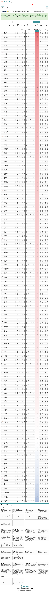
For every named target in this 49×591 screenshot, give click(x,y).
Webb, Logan (5, 103)
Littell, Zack (5, 206)
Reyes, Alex (5, 157)
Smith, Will (5, 127)
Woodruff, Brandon (6, 108)
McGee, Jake (5, 90)
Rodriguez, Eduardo (6, 145)
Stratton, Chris (5, 202)
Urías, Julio (5, 98)
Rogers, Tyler (5, 69)
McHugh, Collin (5, 40)
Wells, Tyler (5, 153)
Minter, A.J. (5, 83)
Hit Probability (10, 15)
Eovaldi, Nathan (5, 128)
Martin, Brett (5, 152)
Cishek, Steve (5, 189)
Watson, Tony (5, 144)
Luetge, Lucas (5, 119)
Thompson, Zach (6, 164)
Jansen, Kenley (5, 65)
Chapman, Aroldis (6, 195)
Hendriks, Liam (5, 33)
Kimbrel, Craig (5, 41)
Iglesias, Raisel (5, 42)
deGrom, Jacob (5, 32)
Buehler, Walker (5, 87)
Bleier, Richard (5, 82)
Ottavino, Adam (5, 181)
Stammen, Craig (6, 131)
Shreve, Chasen (6, 207)
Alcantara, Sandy (6, 148)
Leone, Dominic (6, 137)
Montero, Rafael (6, 160)
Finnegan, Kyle (5, 190)
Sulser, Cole (5, 94)
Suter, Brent (5, 170)
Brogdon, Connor (6, 74)
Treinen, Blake (5, 46)
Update (34, 22)
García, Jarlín (5, 112)
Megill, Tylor (5, 194)
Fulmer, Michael (5, 203)
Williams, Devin (5, 66)
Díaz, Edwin (5, 53)
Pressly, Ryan (5, 44)
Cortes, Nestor (5, 116)
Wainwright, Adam (6, 198)
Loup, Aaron (5, 102)
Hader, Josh (5, 36)
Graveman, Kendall (6, 173)
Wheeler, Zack (5, 61)
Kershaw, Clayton (6, 99)
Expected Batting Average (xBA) (14, 16)
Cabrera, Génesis (6, 165)
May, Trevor (5, 70)
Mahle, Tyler (5, 178)
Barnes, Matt (5, 57)
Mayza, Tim (5, 95)
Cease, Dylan (5, 169)
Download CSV (38, 22)
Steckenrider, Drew (6, 140)
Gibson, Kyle (5, 199)
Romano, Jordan (6, 49)
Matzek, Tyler (5, 79)
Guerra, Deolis (5, 91)
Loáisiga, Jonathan (6, 37)
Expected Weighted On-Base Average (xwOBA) (36, 16)
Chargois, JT (5, 185)
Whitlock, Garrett (6, 75)
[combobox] (39, 2)
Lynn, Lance (5, 58)
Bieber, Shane (5, 174)
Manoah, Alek (5, 123)
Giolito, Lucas (5, 111)
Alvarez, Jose (5, 141)
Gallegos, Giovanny (6, 86)
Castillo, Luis (5, 161)
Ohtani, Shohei (5, 115)
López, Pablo (5, 149)
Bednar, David (5, 45)
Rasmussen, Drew (6, 186)
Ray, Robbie (5, 162)
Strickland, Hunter (6, 182)
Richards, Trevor (6, 191)
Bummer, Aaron (5, 50)
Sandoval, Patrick (6, 156)
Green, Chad (5, 107)
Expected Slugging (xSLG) (21, 16)
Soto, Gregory (5, 166)
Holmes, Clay (5, 73)
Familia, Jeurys (5, 177)
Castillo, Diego (5, 62)
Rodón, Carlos (5, 54)
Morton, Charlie (5, 124)
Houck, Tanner (5, 104)
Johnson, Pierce (6, 136)
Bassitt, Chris (5, 132)
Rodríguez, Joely (6, 193)
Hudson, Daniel (5, 120)
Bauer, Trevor (5, 133)
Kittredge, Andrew (6, 78)
